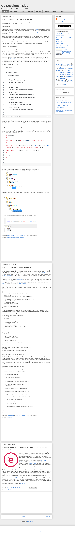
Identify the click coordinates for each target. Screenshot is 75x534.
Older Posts (48, 516)
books (68, 64)
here (3, 283)
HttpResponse (45, 272)
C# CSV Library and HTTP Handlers (16, 267)
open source (70, 80)
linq (70, 78)
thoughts (8, 489)
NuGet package (22, 283)
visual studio (60, 84)
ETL (37, 29)
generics (62, 72)
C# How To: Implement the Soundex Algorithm (62, 46)
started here (22, 483)
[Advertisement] (26, 250)
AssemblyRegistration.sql (9, 164)
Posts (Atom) (30, 521)
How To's (38, 11)
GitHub (25, 49)
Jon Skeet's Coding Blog (62, 105)
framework (13, 237)
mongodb (62, 80)
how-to (17, 237)
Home (5, 11)
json (62, 76)
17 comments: (22, 235)
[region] (26, 90)
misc (57, 80)
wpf (65, 84)
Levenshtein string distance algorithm (38, 32)
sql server (22, 237)
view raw (48, 116)
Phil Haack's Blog (60, 107)
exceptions (61, 68)
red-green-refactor (33, 463)
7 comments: (22, 487)
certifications (58, 65)
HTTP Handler (7, 275)
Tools (62, 11)
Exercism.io (34, 452)
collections (64, 65)
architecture (67, 63)
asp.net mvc (59, 64)
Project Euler (15, 477)
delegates (71, 65)
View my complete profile (62, 21)
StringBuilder (19, 279)
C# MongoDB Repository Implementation (62, 42)
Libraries (30, 11)
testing (70, 81)
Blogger (40, 531)
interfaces (62, 74)
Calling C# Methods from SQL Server (17, 19)
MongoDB (55, 11)
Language (46, 11)
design (59, 67)
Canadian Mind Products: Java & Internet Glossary (64, 111)
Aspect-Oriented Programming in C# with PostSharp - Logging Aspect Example (67, 52)
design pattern (68, 67)
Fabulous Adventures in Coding (63, 102)
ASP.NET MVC (14, 11)
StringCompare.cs (7, 116)
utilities (71, 83)
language (69, 76)
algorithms (8, 237)
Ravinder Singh (61, 19)
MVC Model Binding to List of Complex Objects (63, 34)
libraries (11, 417)
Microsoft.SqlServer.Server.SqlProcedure (19, 58)
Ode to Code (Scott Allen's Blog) (63, 100)
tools (11, 489)
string (65, 81)
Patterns (23, 11)
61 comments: (22, 415)
